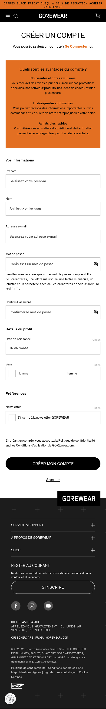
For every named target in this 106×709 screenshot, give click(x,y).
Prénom (11, 171)
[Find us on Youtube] (48, 606)
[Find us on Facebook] (15, 606)
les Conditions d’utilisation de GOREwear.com (42, 445)
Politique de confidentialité (28, 668)
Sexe (53, 364)
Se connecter (76, 46)
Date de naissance (53, 339)
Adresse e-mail (16, 226)
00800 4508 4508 (25, 622)
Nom (9, 199)
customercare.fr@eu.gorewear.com (39, 638)
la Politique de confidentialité (75, 441)
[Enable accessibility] (10, 698)
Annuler (53, 479)
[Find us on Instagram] (32, 606)
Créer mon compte (53, 463)
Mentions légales (30, 672)
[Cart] (98, 15)
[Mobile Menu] (8, 15)
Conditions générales (61, 668)
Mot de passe (15, 254)
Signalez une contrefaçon (60, 672)
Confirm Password (18, 302)
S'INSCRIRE (53, 587)
